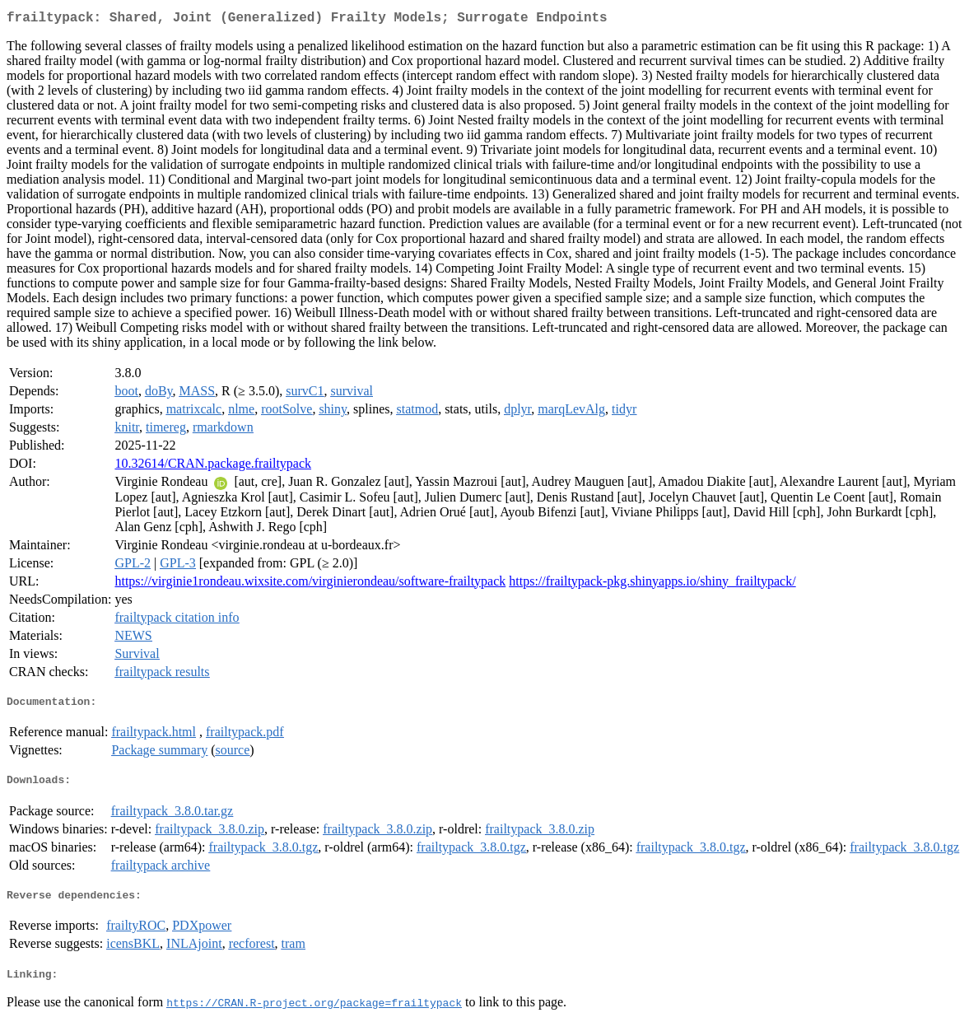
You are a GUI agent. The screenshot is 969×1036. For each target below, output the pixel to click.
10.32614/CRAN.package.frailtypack (212, 467)
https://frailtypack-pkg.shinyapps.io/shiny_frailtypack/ (652, 584)
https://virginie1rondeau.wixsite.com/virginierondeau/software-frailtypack (309, 584)
